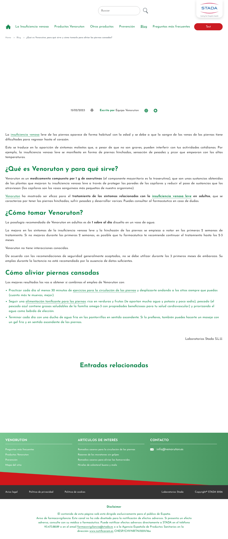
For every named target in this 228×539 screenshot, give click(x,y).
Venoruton (12, 196)
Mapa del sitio (13, 465)
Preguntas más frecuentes (171, 26)
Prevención (127, 26)
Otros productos (101, 26)
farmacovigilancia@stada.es (95, 526)
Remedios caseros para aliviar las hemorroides (104, 460)
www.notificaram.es (101, 531)
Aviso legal (11, 492)
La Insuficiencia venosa (32, 26)
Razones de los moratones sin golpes (98, 454)
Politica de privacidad (41, 492)
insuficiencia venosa (25, 134)
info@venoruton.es (166, 449)
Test (208, 26)
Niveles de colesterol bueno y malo (97, 465)
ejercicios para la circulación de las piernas (104, 290)
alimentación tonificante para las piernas (56, 301)
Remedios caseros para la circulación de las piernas (106, 449)
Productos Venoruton (69, 26)
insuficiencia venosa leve (172, 196)
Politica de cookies (75, 492)
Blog (144, 26)
